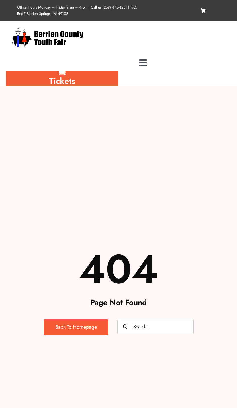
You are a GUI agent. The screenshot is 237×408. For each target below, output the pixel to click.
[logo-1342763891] (47, 29)
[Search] (125, 326)
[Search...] (155, 326)
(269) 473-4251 (115, 7)
